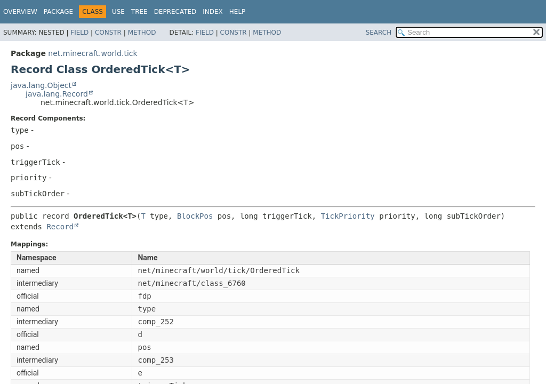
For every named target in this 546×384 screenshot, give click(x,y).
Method (142, 32)
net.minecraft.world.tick (92, 53)
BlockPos (195, 216)
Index (213, 11)
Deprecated (175, 11)
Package (58, 11)
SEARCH (379, 32)
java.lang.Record (57, 94)
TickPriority (348, 216)
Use (118, 11)
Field (79, 32)
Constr (108, 32)
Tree (139, 11)
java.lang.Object (41, 85)
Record (60, 226)
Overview (20, 11)
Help (237, 11)
